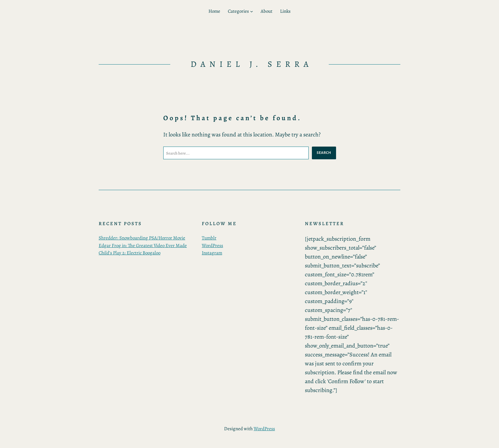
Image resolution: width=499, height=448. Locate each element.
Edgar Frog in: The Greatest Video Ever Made (143, 245)
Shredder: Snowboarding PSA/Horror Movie (142, 238)
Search (324, 153)
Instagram (212, 253)
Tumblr (209, 238)
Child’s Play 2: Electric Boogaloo (129, 253)
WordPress (212, 245)
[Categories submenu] (251, 11)
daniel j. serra (251, 64)
